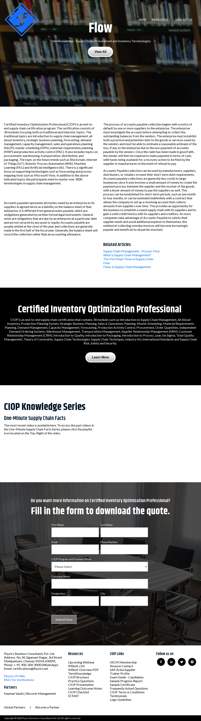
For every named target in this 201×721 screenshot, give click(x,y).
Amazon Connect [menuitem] (121, 666)
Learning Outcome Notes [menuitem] (85, 688)
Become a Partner (47, 707)
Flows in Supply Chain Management (127, 267)
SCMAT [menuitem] (73, 696)
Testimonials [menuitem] (118, 696)
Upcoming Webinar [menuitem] (81, 662)
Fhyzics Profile (14, 676)
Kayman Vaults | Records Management (30, 693)
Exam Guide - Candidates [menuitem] (127, 677)
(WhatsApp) (50, 665)
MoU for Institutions (19, 680)
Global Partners (14, 707)
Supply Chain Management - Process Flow (131, 251)
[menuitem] (145, 20)
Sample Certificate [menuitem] (122, 684)
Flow (106, 263)
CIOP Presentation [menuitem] (81, 684)
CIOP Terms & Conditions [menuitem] (127, 692)
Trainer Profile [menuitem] (120, 673)
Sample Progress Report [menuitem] (126, 681)
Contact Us (183, 19)
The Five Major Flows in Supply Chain (128, 259)
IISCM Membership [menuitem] (123, 662)
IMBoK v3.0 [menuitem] (76, 666)
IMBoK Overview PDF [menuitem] (83, 670)
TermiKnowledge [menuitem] (79, 673)
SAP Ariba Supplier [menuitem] (122, 670)
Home (142, 19)
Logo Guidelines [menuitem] (121, 699)
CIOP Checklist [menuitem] (78, 692)
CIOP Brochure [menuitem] (78, 677)
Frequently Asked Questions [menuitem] (129, 688)
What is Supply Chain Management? (127, 255)
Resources (160, 19)
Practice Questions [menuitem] (81, 681)
